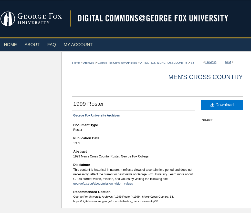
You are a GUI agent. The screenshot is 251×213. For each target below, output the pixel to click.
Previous (210, 61)
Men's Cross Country (205, 76)
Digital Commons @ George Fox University (157, 18)
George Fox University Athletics (117, 62)
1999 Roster (88, 104)
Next (228, 61)
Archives (88, 62)
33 (192, 62)
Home (76, 62)
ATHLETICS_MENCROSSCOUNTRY (163, 62)
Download (222, 105)
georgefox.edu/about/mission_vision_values (103, 183)
